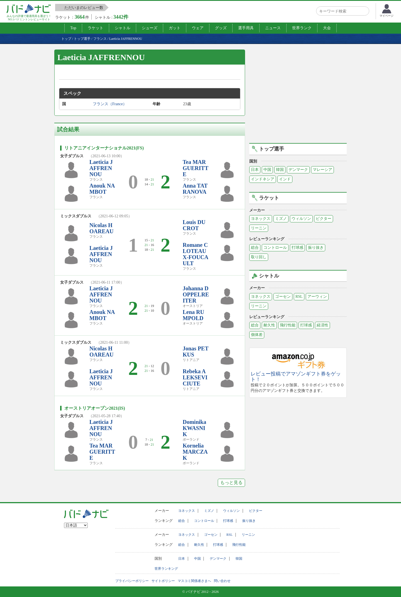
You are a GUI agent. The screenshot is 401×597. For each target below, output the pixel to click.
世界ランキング (166, 569)
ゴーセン (283, 296)
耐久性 (269, 325)
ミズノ (281, 219)
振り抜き (316, 247)
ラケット (95, 28)
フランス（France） (110, 104)
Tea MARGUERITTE (195, 168)
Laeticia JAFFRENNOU (101, 168)
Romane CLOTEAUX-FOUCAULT (195, 254)
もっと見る (231, 482)
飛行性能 (287, 325)
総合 (255, 247)
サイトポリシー (163, 581)
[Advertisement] (298, 95)
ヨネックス (260, 219)
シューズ (149, 28)
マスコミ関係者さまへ (194, 581)
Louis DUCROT (194, 225)
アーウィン (317, 296)
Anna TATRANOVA (195, 189)
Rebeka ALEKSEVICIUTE (195, 377)
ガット (174, 28)
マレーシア (322, 170)
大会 (327, 28)
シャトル (122, 28)
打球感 (297, 247)
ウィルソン (301, 219)
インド (285, 179)
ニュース (273, 28)
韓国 (280, 170)
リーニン (258, 228)
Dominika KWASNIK (194, 428)
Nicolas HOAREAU (101, 228)
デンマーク (298, 170)
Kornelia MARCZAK (195, 452)
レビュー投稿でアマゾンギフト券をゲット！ (296, 376)
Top (73, 28)
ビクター (323, 219)
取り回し (258, 257)
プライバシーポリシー (132, 581)
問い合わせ (222, 581)
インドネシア (262, 179)
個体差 (257, 335)
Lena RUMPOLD (193, 315)
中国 (267, 170)
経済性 (322, 325)
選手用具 (246, 28)
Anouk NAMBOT (102, 189)
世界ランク (302, 28)
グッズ (221, 28)
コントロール (275, 247)
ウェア (198, 28)
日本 (255, 170)
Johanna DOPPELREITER (196, 294)
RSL (299, 296)
